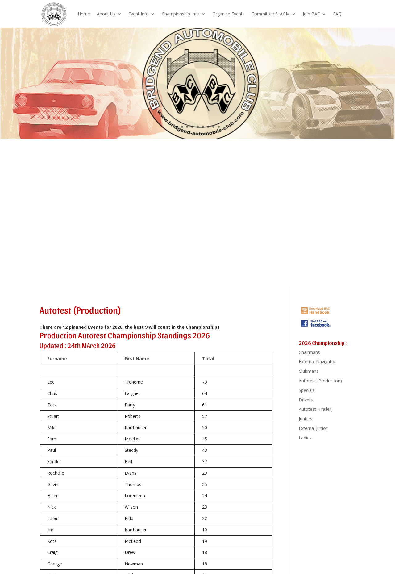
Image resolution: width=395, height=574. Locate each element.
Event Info (138, 14)
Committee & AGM (271, 14)
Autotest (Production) (320, 381)
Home (84, 14)
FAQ (337, 14)
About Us (106, 14)
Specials (307, 390)
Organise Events (228, 14)
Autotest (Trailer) (316, 409)
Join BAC (311, 14)
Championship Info (180, 14)
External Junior (313, 428)
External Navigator (317, 361)
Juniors (305, 419)
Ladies (305, 438)
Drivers (306, 400)
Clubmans (308, 371)
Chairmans (309, 352)
